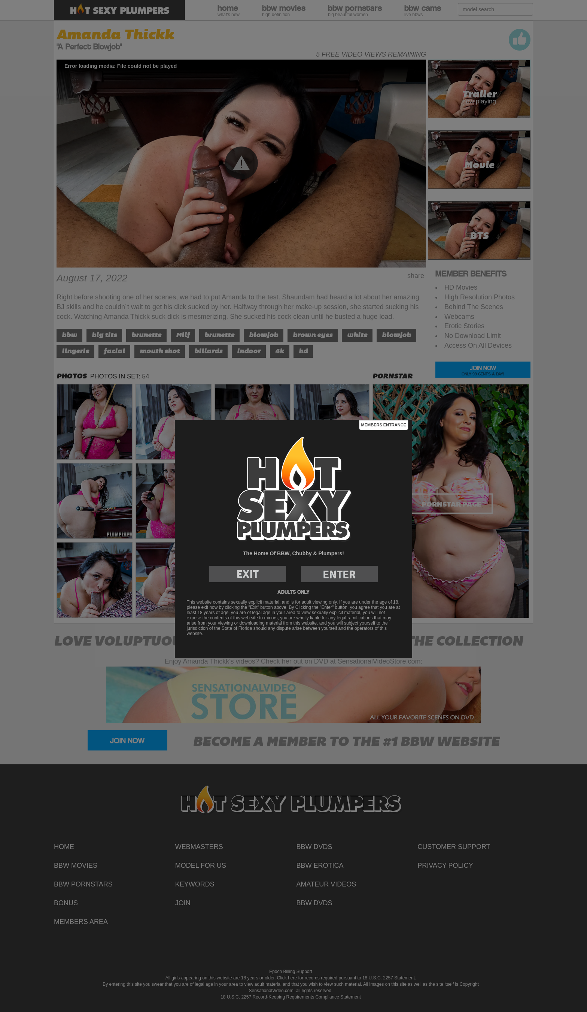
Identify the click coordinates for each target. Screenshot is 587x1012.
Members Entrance (383, 425)
